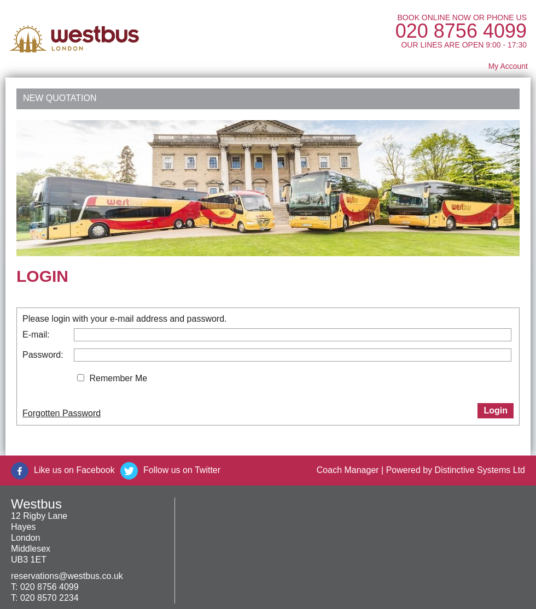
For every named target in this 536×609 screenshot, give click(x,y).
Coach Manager (348, 470)
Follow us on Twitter (181, 470)
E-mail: (36, 334)
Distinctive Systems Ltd (480, 470)
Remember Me (118, 378)
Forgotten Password (61, 413)
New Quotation (60, 98)
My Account (508, 66)
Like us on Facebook (74, 470)
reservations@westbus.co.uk (67, 576)
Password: (42, 354)
